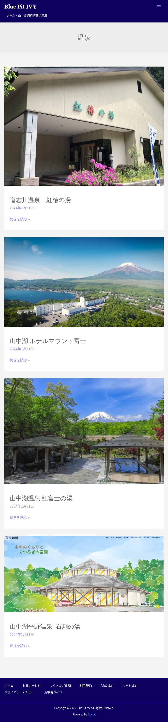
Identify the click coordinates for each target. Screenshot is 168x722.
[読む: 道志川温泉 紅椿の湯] (84, 125)
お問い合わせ (31, 685)
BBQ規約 (107, 685)
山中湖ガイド (53, 692)
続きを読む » (20, 218)
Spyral (92, 714)
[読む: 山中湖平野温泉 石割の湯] (84, 573)
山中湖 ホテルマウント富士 (48, 341)
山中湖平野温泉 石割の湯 (45, 626)
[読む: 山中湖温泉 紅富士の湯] (84, 430)
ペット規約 (129, 685)
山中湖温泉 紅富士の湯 (41, 498)
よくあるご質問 (60, 685)
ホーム (9, 685)
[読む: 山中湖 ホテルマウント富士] (84, 281)
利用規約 (86, 685)
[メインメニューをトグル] (159, 7)
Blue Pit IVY (20, 6)
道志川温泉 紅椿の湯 (40, 200)
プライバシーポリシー (19, 692)
